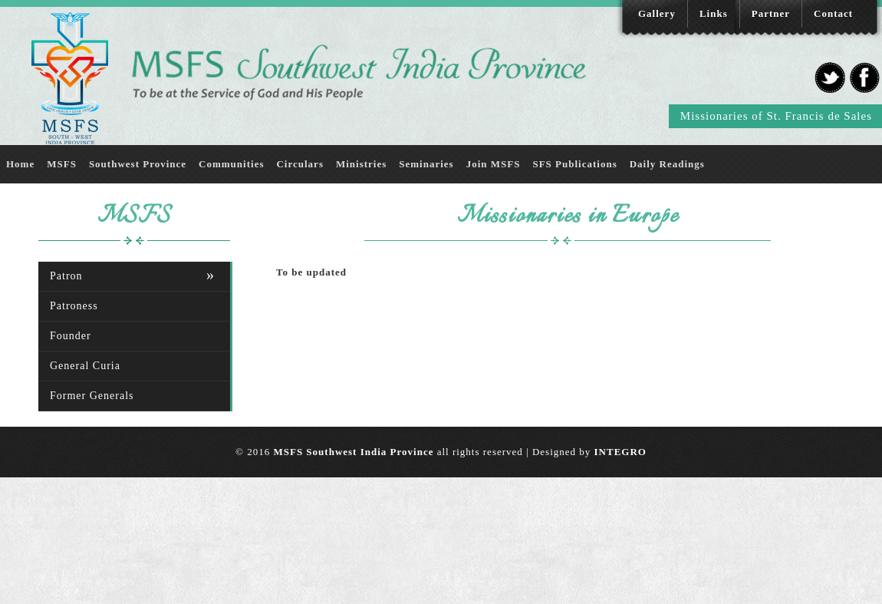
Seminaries (426, 164)
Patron (66, 276)
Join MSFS (493, 164)
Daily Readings (667, 164)
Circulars (299, 164)
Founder (70, 336)
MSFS (62, 164)
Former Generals (91, 395)
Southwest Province (137, 164)
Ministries (361, 164)
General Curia (85, 365)
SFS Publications (574, 164)
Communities (231, 164)
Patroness (74, 306)
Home (20, 164)
